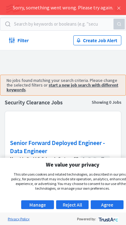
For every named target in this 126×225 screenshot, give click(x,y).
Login (103, 9)
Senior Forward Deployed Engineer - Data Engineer (57, 147)
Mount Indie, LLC (25, 158)
